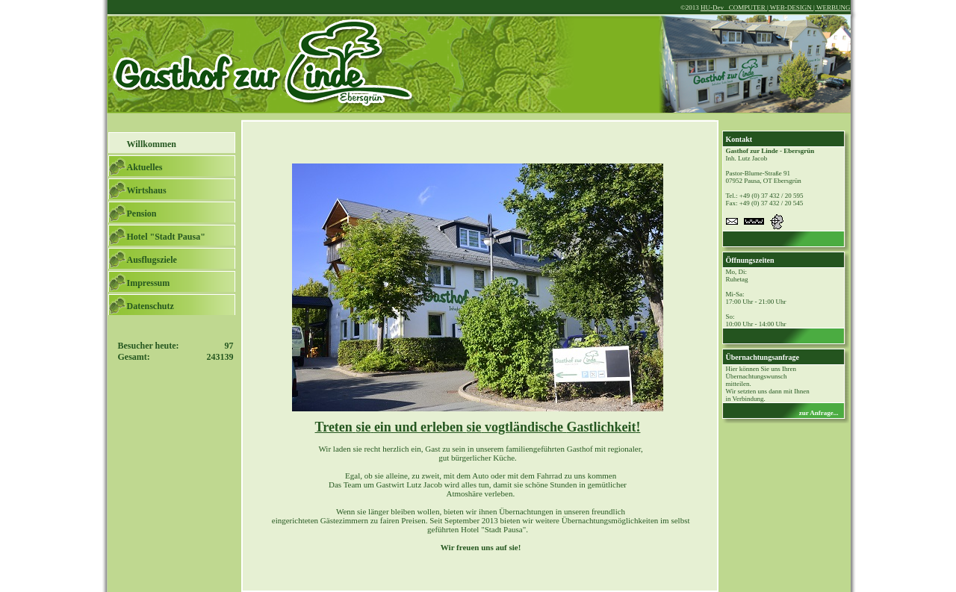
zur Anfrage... (819, 413)
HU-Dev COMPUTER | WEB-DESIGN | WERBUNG (776, 7)
